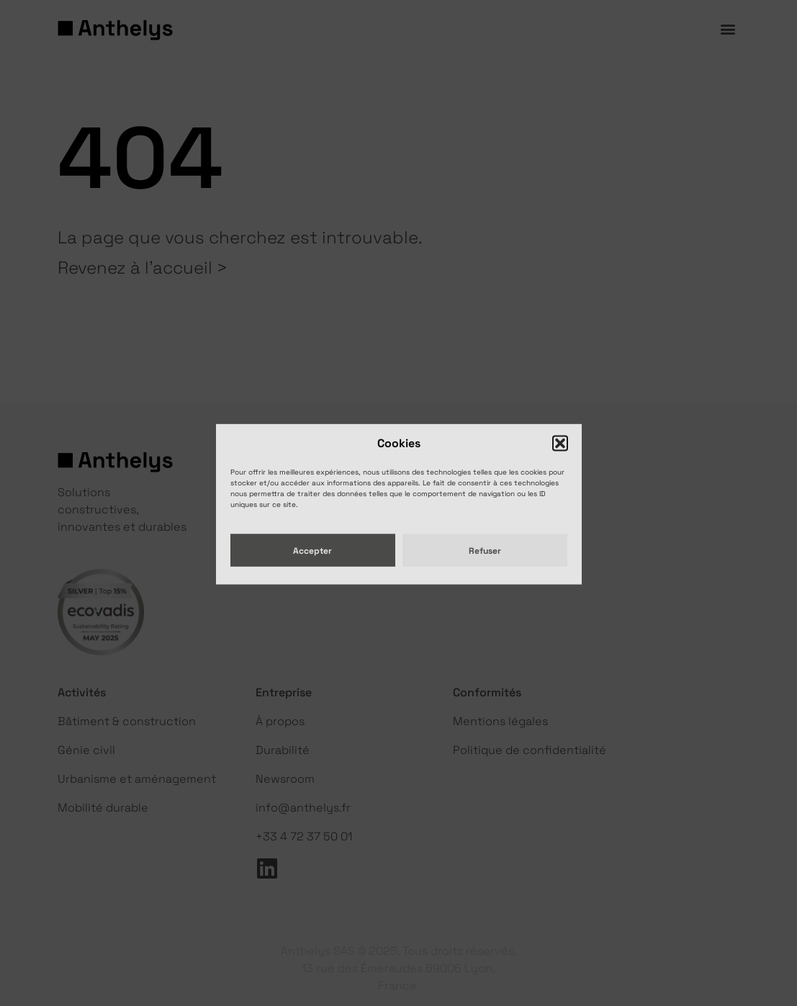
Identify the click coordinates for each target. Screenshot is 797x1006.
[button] (560, 456)
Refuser (485, 563)
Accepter (312, 563)
